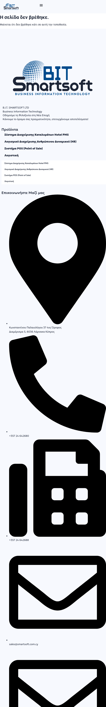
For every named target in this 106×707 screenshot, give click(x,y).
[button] (41, 5)
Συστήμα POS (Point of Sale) (23, 148)
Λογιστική (11, 155)
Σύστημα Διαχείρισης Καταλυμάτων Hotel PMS (36, 134)
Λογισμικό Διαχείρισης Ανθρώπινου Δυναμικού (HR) (40, 141)
